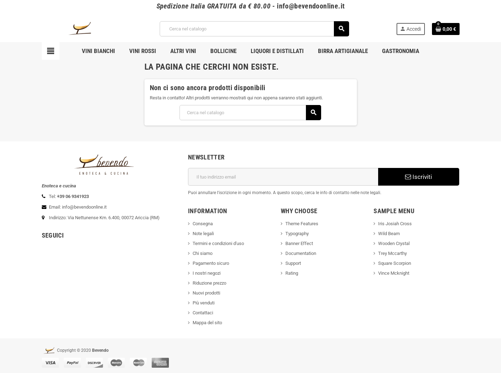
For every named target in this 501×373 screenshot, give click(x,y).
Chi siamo (202, 253)
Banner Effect (299, 243)
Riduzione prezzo (209, 283)
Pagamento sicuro (211, 263)
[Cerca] (254, 28)
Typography (297, 233)
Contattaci (203, 312)
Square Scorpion (394, 263)
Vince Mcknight (393, 273)
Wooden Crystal (394, 243)
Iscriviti (418, 176)
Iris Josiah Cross (395, 223)
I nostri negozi (207, 273)
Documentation (300, 253)
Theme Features (301, 223)
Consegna (203, 223)
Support (293, 263)
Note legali (203, 233)
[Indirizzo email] (283, 177)
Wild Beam (389, 233)
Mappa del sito (207, 322)
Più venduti (204, 302)
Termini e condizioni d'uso (218, 243)
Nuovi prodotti (206, 293)
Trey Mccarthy (392, 253)
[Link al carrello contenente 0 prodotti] (446, 29)
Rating (291, 273)
